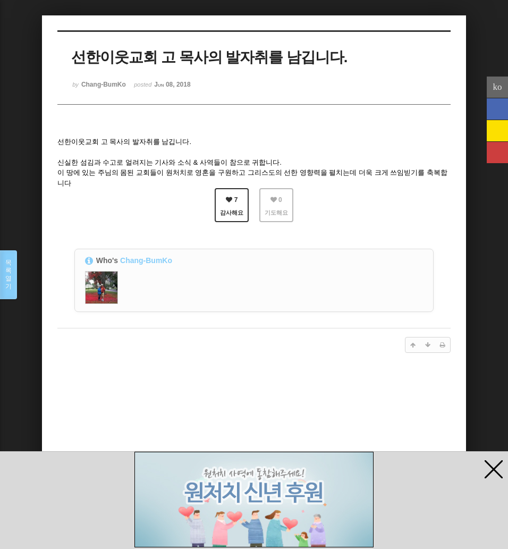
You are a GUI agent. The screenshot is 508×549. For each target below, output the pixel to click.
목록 (8, 275)
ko (497, 87)
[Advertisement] (254, 444)
